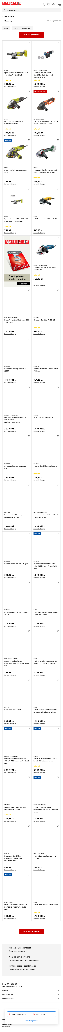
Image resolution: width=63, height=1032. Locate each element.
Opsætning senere (31, 1021)
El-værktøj (8, 21)
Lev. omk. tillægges (10, 86)
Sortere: (22, 28)
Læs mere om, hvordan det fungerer (22, 969)
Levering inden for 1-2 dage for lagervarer (24, 960)
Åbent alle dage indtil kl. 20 (18, 951)
